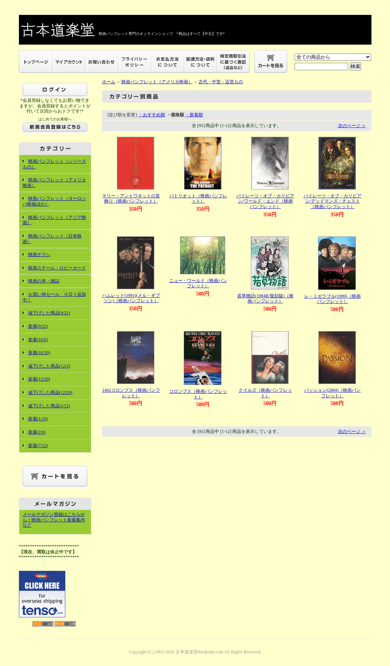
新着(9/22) (38, 326)
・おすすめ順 (151, 114)
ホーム (108, 81)
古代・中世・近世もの (221, 81)
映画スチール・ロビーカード (57, 268)
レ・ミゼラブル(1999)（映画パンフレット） (332, 299)
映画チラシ (39, 254)
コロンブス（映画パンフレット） (198, 394)
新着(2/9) (37, 432)
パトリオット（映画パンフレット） (198, 198)
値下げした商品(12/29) (50, 392)
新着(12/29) (39, 379)
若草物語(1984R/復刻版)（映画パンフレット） (265, 298)
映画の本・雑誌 (43, 281)
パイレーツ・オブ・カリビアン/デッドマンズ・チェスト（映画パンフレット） (332, 201)
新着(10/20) (39, 352)
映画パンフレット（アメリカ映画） (157, 81)
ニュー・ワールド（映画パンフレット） (198, 283)
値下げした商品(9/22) (49, 313)
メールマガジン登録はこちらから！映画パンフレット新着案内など (54, 520)
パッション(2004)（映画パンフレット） (332, 393)
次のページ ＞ (352, 125)
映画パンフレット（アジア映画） (54, 220)
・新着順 (194, 114)
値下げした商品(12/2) (49, 366)
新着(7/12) (38, 445)
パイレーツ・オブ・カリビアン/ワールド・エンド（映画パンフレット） (265, 201)
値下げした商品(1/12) (49, 405)
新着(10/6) (38, 339)
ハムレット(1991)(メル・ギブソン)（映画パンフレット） (131, 298)
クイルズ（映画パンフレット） (265, 393)
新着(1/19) (38, 418)
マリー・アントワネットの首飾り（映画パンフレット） (131, 198)
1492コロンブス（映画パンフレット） (131, 393)
